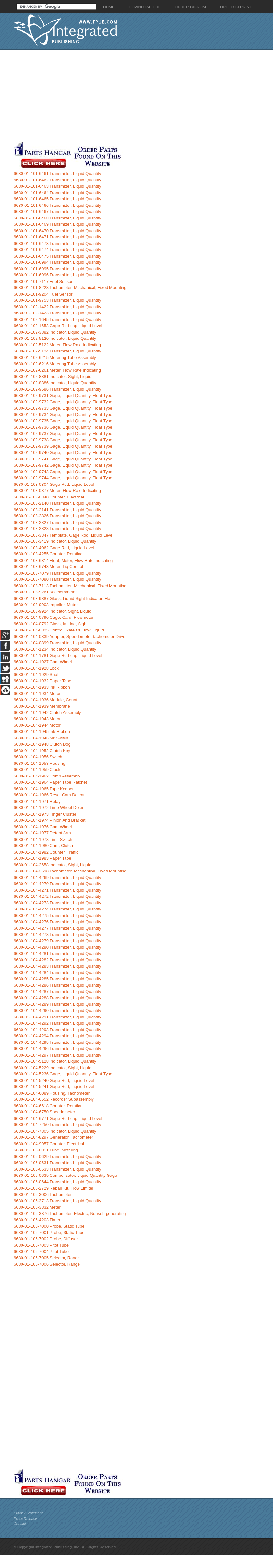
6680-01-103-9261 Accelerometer (45, 592)
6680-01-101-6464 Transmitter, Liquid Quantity (57, 192)
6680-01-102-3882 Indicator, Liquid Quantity (55, 332)
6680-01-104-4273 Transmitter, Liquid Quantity (57, 902)
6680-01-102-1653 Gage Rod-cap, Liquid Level (58, 325)
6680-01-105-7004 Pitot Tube (41, 1251)
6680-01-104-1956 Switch (38, 756)
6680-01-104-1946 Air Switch (41, 738)
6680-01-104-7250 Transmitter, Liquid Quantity (57, 1124)
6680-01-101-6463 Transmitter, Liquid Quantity (57, 186)
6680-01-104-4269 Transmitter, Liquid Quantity (57, 877)
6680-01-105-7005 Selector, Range (47, 1258)
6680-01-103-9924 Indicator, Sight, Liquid (53, 611)
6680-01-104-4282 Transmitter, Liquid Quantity (57, 959)
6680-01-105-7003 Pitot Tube (41, 1245)
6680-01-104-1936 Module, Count (45, 700)
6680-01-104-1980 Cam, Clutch (43, 845)
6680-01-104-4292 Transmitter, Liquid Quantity (57, 1023)
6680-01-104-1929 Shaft (37, 674)
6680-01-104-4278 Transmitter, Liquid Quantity (57, 934)
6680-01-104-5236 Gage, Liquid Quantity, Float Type (63, 1073)
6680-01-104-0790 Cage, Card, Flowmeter (53, 617)
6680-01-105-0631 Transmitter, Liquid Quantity (57, 1162)
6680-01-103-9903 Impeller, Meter (46, 604)
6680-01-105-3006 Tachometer (43, 1194)
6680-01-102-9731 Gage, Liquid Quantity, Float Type (63, 395)
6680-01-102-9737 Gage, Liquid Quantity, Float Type (63, 433)
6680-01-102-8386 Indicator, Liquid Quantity (55, 382)
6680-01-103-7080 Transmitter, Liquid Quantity (57, 579)
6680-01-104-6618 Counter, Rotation (48, 1105)
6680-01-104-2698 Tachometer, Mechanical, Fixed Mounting (70, 871)
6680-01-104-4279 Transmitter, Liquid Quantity (57, 940)
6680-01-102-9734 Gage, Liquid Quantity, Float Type (63, 414)
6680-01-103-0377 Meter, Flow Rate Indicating (57, 490)
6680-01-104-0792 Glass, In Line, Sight (51, 623)
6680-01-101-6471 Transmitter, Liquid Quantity (57, 236)
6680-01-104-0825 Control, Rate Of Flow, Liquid (59, 630)
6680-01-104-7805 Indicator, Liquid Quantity (55, 1131)
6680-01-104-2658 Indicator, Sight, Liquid (53, 864)
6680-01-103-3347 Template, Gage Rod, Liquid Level (63, 535)
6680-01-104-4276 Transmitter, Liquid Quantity (57, 921)
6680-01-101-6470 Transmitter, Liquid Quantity (57, 230)
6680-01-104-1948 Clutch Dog (42, 744)
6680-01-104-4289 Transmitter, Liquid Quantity (57, 1004)
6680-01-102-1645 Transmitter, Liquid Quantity (57, 319)
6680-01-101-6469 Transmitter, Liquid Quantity (57, 224)
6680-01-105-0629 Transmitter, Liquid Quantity (57, 1156)
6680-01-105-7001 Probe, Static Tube (49, 1232)
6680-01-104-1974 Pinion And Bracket (49, 820)
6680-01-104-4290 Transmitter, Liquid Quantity (57, 1010)
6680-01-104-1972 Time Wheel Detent (50, 807)
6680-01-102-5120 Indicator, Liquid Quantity (55, 338)
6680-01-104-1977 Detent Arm (42, 833)
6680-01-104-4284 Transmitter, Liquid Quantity (57, 972)
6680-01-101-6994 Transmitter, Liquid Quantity (57, 262)
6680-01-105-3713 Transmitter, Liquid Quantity (57, 1200)
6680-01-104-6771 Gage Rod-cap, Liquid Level (58, 1118)
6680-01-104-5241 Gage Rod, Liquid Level (54, 1086)
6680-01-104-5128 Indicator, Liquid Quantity (55, 1061)
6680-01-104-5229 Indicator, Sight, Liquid (53, 1067)
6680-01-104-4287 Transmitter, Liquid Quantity (57, 991)
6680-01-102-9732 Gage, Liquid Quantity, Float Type (63, 401)
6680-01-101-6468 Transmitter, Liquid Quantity (57, 218)
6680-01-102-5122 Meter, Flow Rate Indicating (57, 344)
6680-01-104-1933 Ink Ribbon (42, 687)
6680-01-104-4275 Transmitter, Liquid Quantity (57, 915)
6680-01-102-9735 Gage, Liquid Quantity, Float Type (63, 421)
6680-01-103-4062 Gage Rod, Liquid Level (54, 547)
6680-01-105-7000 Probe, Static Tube (49, 1226)
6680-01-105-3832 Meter (37, 1207)
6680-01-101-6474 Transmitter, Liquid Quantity (57, 249)
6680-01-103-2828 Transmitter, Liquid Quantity (57, 528)
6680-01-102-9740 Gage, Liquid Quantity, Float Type (63, 452)
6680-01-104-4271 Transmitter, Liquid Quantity (57, 890)
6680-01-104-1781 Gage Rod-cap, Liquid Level (58, 655)
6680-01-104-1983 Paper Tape (42, 858)
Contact (20, 1524)
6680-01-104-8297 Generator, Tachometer (53, 1137)
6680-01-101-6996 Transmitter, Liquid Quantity (57, 274)
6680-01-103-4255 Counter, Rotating (48, 554)
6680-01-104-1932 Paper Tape (42, 680)
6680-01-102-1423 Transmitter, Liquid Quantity (57, 313)
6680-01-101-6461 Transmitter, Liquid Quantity (57, 173)
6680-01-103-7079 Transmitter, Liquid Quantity (57, 573)
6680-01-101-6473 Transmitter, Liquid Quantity (57, 243)
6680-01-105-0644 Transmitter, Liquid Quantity (57, 1181)
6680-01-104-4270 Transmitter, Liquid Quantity (57, 883)
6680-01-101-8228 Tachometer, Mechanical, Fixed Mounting (70, 287)
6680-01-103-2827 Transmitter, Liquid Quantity (57, 522)
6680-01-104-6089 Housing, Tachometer (52, 1093)
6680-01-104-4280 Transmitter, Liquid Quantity (57, 947)
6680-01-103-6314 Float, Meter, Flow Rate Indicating (63, 560)
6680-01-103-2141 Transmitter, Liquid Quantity (57, 509)
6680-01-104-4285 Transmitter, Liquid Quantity (57, 979)
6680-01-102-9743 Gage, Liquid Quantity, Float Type (63, 471)
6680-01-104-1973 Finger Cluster (45, 814)
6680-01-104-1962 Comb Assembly (47, 776)
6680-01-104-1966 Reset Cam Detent (49, 794)
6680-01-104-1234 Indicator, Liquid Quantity (55, 649)
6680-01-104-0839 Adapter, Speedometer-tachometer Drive (69, 636)
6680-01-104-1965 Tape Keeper (44, 788)
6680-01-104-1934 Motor (37, 693)
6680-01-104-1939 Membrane (42, 706)
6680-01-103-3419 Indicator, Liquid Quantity (55, 541)
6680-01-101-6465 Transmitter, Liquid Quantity (57, 198)
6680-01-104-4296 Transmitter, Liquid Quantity (57, 1048)
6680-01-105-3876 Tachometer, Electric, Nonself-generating (70, 1213)
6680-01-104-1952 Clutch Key (42, 750)
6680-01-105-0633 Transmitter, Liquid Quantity (57, 1169)
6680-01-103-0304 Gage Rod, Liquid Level (54, 484)
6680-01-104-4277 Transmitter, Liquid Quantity (57, 928)
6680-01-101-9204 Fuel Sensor (43, 294)
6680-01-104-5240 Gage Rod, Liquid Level (54, 1080)
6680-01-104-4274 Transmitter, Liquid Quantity (57, 909)
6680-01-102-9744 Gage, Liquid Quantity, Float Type (63, 477)
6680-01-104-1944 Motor (37, 725)
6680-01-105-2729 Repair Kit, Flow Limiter (53, 1188)
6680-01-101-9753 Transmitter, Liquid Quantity (57, 300)
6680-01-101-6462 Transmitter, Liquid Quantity (57, 180)
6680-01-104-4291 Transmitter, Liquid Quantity (57, 1017)
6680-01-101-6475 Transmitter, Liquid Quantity (57, 256)
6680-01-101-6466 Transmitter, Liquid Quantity (57, 205)
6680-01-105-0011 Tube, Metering (46, 1150)
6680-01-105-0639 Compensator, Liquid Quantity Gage (65, 1175)
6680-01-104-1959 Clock (37, 769)
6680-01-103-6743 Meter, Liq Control (48, 566)
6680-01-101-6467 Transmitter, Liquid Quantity (57, 211)
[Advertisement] (125, 95)
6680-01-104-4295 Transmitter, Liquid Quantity (57, 1042)
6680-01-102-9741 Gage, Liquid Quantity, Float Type (63, 459)
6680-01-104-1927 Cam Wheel (43, 661)
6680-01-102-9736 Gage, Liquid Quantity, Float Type (63, 427)
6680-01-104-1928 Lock (36, 668)
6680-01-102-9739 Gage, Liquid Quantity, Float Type (63, 446)
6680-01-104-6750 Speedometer (44, 1112)
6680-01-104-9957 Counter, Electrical (49, 1143)
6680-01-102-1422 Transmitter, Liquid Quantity (57, 306)
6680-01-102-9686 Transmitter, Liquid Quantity (57, 389)
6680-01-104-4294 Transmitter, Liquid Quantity (57, 1035)
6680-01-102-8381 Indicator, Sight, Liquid (53, 376)
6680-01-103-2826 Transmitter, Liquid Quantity (57, 515)
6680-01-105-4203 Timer (37, 1219)
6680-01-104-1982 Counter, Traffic (46, 852)
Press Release (25, 1519)
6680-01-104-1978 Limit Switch (43, 839)
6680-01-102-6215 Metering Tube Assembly (55, 357)
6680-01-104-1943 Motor (37, 718)
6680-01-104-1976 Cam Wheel (43, 826)
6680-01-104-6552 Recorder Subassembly (54, 1099)
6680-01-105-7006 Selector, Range (47, 1264)
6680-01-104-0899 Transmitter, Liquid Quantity (57, 642)
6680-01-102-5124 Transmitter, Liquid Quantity (57, 351)
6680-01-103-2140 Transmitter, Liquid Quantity (57, 503)
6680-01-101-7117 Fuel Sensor (43, 281)
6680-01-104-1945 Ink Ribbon (42, 731)
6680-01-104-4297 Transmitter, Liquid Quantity (57, 1055)
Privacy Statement (28, 1513)
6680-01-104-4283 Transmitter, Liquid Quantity (57, 966)
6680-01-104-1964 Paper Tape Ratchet (50, 782)
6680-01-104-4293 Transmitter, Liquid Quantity (57, 1029)
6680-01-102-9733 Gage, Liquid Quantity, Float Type (63, 408)
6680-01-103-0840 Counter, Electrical (49, 497)
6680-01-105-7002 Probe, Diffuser (46, 1238)
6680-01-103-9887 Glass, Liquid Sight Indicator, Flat (63, 598)
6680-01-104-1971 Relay (37, 801)
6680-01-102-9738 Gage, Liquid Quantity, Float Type (63, 439)
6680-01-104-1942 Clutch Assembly (47, 712)
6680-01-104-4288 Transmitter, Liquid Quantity (57, 997)
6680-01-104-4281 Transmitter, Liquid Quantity (57, 953)
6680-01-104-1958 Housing (39, 763)
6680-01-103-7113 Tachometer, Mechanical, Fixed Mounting (70, 585)
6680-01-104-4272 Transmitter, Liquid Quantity (57, 896)
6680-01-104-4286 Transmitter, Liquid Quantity (57, 985)
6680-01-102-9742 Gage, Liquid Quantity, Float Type (63, 465)
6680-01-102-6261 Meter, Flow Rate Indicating (57, 370)
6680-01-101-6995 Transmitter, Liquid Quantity (57, 268)
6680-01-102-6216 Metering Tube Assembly (55, 363)
